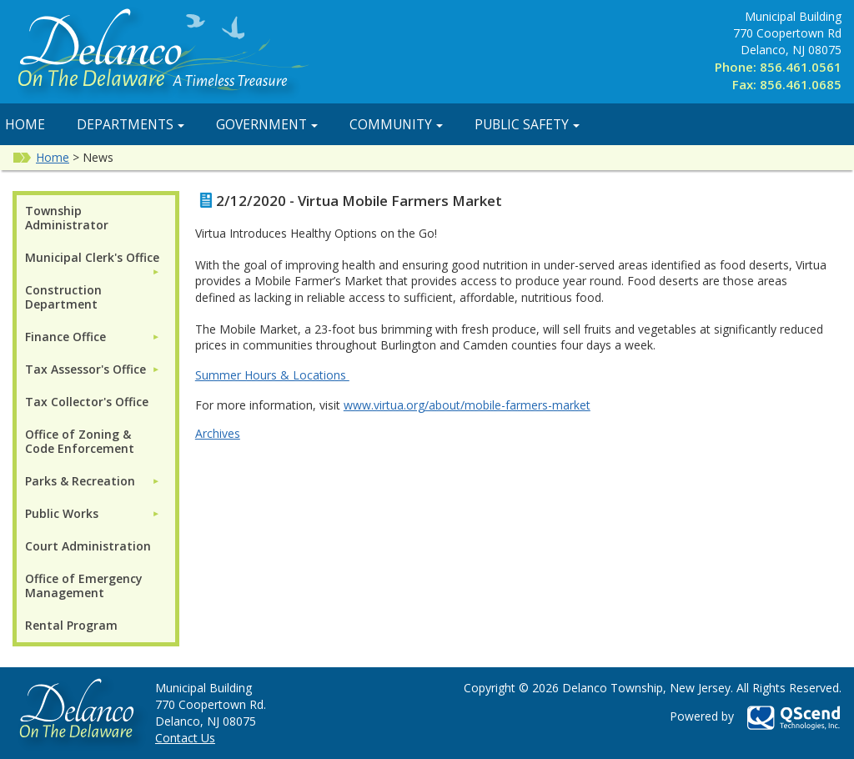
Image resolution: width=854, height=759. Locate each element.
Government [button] (267, 124)
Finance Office (65, 336)
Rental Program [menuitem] (71, 625)
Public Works (61, 513)
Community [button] (396, 124)
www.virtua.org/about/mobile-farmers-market (467, 405)
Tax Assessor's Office (85, 369)
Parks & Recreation (80, 481)
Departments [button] (130, 124)
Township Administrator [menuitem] (66, 218)
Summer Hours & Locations (272, 375)
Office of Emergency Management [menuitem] (84, 586)
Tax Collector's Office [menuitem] (86, 402)
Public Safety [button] (527, 124)
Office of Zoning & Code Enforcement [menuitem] (79, 441)
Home (52, 157)
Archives (217, 433)
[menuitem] (92, 257)
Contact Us (185, 738)
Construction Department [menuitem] (63, 297)
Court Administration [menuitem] (88, 546)
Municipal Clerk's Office (92, 257)
